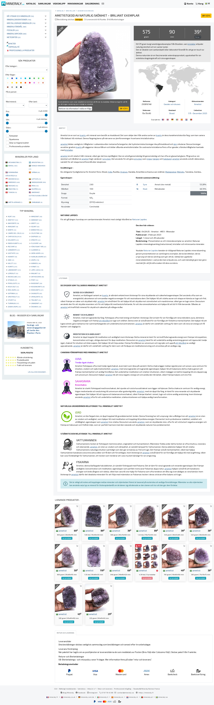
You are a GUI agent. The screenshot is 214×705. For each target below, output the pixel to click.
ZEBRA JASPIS (14, 307)
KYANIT (35, 266)
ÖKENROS (36, 307)
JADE (11, 260)
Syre (145, 184)
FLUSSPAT (36, 243)
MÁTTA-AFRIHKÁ (15, 202)
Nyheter (11, 43)
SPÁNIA (36, 172)
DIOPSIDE (36, 236)
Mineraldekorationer (19, 19)
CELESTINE (36, 233)
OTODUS (12, 280)
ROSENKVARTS (38, 287)
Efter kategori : (12, 66)
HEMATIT (12, 257)
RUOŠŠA (36, 189)
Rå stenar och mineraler (20, 16)
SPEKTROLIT (13, 297)
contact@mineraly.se (125, 693)
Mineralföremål (16, 26)
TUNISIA (12, 192)
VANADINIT (36, 303)
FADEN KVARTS (15, 243)
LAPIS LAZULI (37, 270)
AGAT (11, 216)
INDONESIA (13, 179)
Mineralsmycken (16, 33)
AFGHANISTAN (14, 162)
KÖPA (206, 16)
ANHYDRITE (13, 223)
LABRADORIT (14, 270)
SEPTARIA (13, 293)
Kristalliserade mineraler (21, 23)
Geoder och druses (85, 11)
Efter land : (33, 102)
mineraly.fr (52, 697)
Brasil (172, 113)
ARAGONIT (13, 226)
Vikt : (8, 119)
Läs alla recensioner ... (37, 372)
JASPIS (35, 260)
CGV (55, 689)
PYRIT (34, 280)
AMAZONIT (36, 216)
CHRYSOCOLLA (14, 236)
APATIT (35, 223)
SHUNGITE (36, 293)
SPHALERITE (37, 297)
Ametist (197, 104)
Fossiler (13, 30)
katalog (60, 11)
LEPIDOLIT (13, 273)
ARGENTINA (37, 162)
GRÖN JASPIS (37, 253)
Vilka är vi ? (91, 689)
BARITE (12, 230)
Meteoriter (14, 37)
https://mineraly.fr (146, 693)
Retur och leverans (105, 689)
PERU (35, 186)
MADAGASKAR (39, 182)
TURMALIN (13, 303)
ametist (61, 530)
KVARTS (12, 266)
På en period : (11, 92)
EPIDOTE (35, 240)
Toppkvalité (13, 47)
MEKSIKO (13, 186)
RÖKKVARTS (37, 290)
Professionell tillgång (123, 689)
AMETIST (13, 220)
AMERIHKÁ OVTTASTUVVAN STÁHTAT (38, 195)
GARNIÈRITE (14, 250)
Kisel (145, 189)
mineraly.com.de (86, 697)
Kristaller (70, 11)
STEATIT (12, 300)
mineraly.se (162, 697)
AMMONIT (36, 220)
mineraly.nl (132, 697)
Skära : (8, 127)
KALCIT (12, 263)
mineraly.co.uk (68, 697)
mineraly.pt (147, 697)
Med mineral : (11, 102)
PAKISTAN (13, 189)
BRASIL (12, 166)
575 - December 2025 (197, 113)
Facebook (80, 693)
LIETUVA (36, 179)
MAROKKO (14, 182)
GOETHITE (13, 253)
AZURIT (35, 226)
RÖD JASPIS (13, 290)
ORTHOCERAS (37, 277)
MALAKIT (35, 273)
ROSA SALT (13, 287)
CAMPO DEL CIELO (16, 233)
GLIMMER (35, 250)
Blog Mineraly (67, 693)
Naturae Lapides (139, 219)
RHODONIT (36, 283)
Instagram (92, 693)
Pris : (8, 111)
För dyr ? (197, 37)
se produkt (66, 538)
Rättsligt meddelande (67, 689)
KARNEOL (36, 263)
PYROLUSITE (14, 283)
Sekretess (81, 689)
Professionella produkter (20, 50)
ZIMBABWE (37, 202)
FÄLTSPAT (12, 246)
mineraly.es (117, 697)
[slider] (7, 115)
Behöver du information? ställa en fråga (75, 108)
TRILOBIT (36, 300)
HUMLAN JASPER (38, 257)
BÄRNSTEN (36, 230)
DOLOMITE (13, 240)
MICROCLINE (14, 277)
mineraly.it (103, 697)
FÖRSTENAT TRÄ (38, 246)
